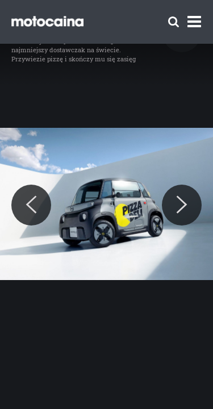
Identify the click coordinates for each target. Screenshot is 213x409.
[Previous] (31, 205)
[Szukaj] (173, 21)
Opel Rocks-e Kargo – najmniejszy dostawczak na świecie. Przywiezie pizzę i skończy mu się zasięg (73, 49)
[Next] (182, 205)
